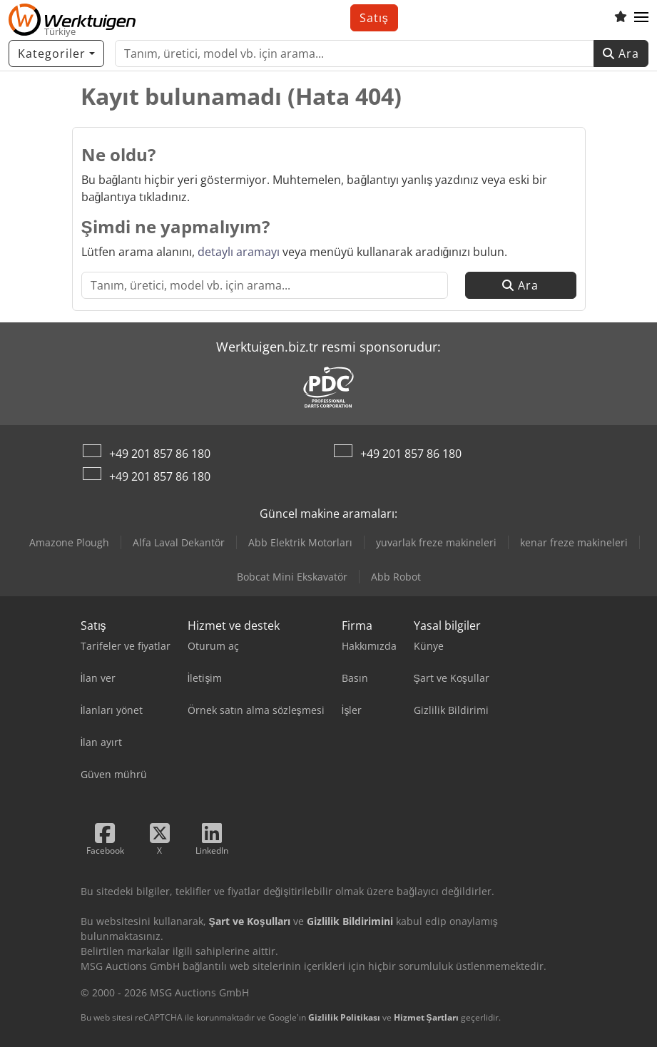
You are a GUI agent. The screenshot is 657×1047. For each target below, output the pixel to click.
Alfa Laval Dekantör (179, 542)
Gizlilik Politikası (344, 1017)
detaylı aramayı (239, 252)
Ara (621, 53)
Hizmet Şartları (426, 1017)
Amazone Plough (69, 542)
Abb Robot (396, 576)
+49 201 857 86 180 (159, 453)
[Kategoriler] (56, 53)
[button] (641, 17)
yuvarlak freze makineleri (436, 542)
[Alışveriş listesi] (620, 17)
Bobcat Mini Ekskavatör (292, 576)
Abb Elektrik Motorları (300, 542)
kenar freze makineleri (574, 542)
